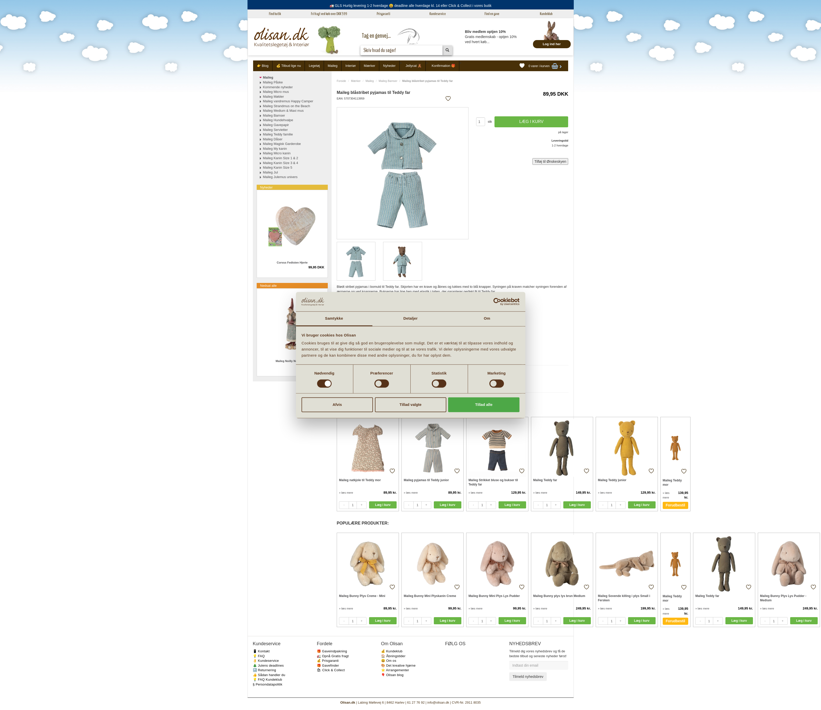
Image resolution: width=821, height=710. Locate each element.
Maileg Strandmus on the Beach (286, 106)
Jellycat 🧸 (414, 66)
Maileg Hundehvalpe (278, 120)
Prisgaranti (383, 14)
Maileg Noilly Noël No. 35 (292, 361)
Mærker (369, 66)
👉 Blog (263, 66)
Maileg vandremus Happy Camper (288, 101)
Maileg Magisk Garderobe (282, 144)
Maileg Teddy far (545, 480)
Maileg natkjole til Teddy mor (360, 480)
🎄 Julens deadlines (268, 665)
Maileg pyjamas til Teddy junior (426, 480)
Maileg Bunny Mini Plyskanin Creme (430, 596)
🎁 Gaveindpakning (332, 651)
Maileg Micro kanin (277, 153)
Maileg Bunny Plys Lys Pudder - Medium (783, 598)
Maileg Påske (273, 82)
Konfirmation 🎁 (443, 66)
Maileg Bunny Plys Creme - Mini (362, 596)
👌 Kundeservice (266, 661)
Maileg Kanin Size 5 (277, 167)
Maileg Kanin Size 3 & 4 (280, 163)
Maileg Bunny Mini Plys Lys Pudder (494, 596)
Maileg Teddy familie (278, 134)
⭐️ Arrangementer (395, 670)
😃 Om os (388, 661)
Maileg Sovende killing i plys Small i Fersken (624, 598)
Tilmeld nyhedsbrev (528, 677)
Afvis (337, 405)
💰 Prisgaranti (328, 661)
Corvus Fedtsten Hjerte (292, 262)
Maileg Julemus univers (280, 177)
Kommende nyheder (278, 87)
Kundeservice (437, 14)
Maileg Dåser (273, 139)
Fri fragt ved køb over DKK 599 (329, 14)
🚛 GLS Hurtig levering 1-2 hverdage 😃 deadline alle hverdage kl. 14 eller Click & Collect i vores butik (411, 6)
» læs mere (346, 492)
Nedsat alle (268, 286)
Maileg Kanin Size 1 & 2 (280, 158)
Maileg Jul (270, 172)
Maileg (332, 66)
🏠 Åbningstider (393, 656)
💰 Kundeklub (391, 651)
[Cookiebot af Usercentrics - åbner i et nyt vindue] (497, 301)
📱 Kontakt (261, 651)
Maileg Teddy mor (672, 483)
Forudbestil (675, 505)
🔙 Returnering (264, 670)
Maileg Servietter (275, 130)
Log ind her (552, 44)
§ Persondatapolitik (267, 684)
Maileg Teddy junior (612, 480)
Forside (341, 80)
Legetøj (314, 66)
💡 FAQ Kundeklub (267, 679)
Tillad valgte (410, 405)
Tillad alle (483, 405)
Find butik (275, 14)
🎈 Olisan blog (392, 675)
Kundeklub (546, 14)
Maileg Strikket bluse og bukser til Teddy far (493, 482)
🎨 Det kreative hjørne (398, 665)
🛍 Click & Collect (331, 670)
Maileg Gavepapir (276, 125)
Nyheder (389, 66)
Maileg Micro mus (276, 92)
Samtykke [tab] (334, 318)
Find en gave (492, 14)
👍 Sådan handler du (269, 675)
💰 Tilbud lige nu (288, 66)
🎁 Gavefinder (328, 665)
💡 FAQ (259, 656)
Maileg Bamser (388, 80)
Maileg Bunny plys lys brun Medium (559, 596)
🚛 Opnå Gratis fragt (333, 656)
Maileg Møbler (273, 96)
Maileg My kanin (275, 149)
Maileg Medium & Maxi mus (283, 111)
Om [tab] (487, 318)
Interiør (350, 66)
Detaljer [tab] (410, 318)
